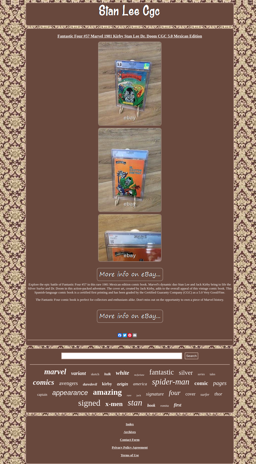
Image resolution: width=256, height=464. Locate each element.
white (122, 373)
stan (135, 403)
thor (218, 393)
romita (164, 406)
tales (212, 374)
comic (201, 383)
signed (89, 403)
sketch (95, 374)
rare (129, 395)
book (151, 405)
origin (122, 384)
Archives (130, 432)
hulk (107, 374)
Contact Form (130, 440)
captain (42, 394)
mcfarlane (139, 375)
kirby (107, 384)
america (140, 384)
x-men (113, 404)
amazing (107, 392)
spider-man (171, 381)
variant (78, 373)
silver (186, 372)
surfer (205, 394)
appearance (70, 392)
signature (155, 393)
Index (130, 424)
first (177, 405)
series (201, 374)
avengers (68, 383)
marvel (55, 371)
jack (138, 395)
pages (220, 383)
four (174, 392)
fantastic (161, 372)
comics (43, 382)
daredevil (90, 384)
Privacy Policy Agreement (130, 447)
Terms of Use (130, 455)
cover (191, 394)
